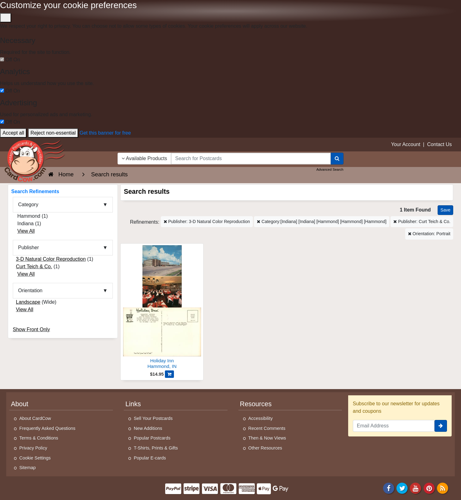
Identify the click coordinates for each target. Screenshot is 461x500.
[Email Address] (394, 426)
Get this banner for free (105, 133)
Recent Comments (267, 428)
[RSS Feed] (442, 487)
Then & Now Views (267, 438)
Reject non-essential (53, 133)
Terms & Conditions (38, 438)
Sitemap (27, 467)
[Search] (337, 158)
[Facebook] (388, 487)
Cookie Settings (35, 457)
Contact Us (439, 144)
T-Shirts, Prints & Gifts (156, 447)
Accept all (13, 133)
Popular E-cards (150, 457)
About (19, 404)
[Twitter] (402, 487)
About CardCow (35, 418)
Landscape (28, 302)
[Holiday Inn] (162, 308)
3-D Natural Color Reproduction (51, 259)
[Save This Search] (445, 210)
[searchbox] (251, 158)
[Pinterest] (429, 487)
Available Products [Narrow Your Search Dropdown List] (144, 158)
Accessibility (260, 418)
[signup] (441, 426)
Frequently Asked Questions (47, 428)
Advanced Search (329, 169)
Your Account (405, 144)
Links (133, 404)
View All (26, 231)
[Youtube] (415, 487)
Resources (256, 404)
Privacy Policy (33, 447)
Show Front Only (31, 329)
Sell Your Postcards (153, 418)
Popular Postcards (152, 438)
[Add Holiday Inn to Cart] (169, 374)
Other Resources (265, 447)
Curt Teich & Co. (34, 266)
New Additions (148, 428)
